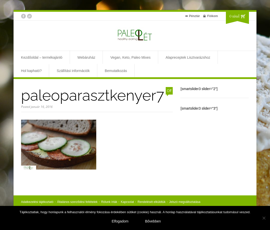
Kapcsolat (127, 202)
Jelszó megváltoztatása (185, 202)
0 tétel (234, 16)
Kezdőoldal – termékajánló (41, 57)
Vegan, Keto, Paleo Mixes (130, 57)
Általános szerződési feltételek (77, 202)
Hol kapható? (31, 71)
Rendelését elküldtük (151, 202)
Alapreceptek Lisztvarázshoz (188, 57)
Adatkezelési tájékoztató (37, 202)
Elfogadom (120, 221)
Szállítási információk (73, 71)
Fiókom (212, 16)
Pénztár (194, 16)
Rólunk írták (109, 202)
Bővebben (153, 221)
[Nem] (263, 217)
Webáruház (86, 57)
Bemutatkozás (116, 71)
